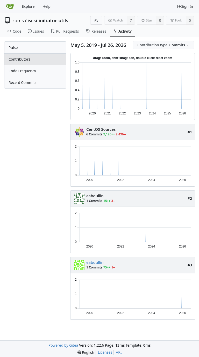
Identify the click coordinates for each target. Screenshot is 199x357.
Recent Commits (22, 82)
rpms (18, 20)
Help (46, 6)
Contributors (19, 59)
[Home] (10, 6)
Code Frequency (22, 70)
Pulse (13, 47)
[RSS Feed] (96, 20)
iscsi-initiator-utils (47, 20)
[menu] (164, 45)
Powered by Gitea (63, 345)
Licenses (105, 352)
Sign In (185, 6)
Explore (28, 6)
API (119, 352)
